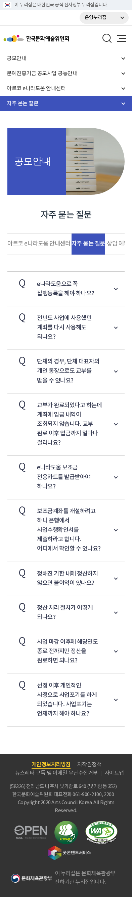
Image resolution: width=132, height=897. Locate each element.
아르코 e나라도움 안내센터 (38, 244)
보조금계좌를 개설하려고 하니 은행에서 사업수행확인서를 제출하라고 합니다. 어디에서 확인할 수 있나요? (54, 528)
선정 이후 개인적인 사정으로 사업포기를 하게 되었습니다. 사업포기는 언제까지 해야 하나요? (52, 697)
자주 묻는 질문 (88, 243)
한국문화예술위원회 (53, 38)
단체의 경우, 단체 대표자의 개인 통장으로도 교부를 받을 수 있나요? (53, 368)
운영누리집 (95, 17)
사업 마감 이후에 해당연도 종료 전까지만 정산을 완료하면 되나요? (52, 649)
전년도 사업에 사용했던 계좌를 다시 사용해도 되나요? (49, 325)
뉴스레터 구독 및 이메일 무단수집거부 (56, 773)
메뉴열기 (121, 38)
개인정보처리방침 (51, 765)
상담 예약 (118, 244)
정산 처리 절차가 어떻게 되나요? (50, 610)
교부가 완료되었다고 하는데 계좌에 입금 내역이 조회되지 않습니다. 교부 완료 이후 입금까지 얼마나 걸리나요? (54, 422)
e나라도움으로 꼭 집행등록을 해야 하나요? (50, 286)
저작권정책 (89, 765)
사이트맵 (114, 773)
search (107, 38)
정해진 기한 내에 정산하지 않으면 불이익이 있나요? (52, 576)
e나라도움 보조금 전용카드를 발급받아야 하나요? (48, 474)
